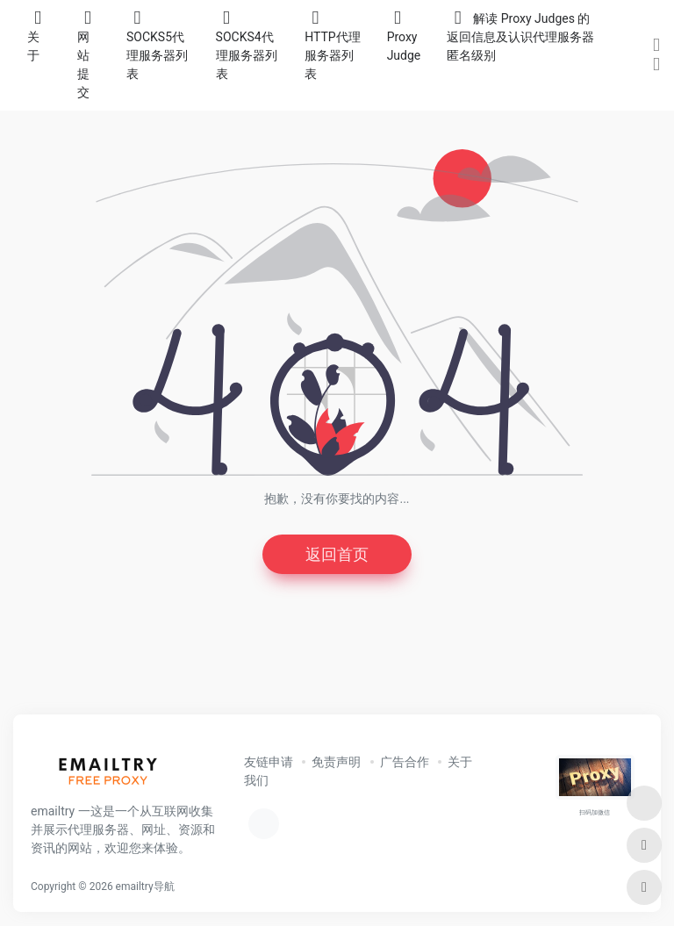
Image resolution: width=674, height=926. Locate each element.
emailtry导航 (145, 886)
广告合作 (404, 762)
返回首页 (337, 554)
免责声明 (336, 762)
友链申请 (268, 762)
